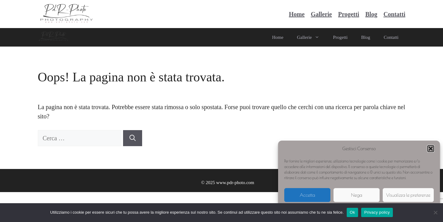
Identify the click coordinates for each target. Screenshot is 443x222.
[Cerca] (132, 138)
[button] (431, 149)
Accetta (307, 195)
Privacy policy (377, 212)
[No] (435, 212)
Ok (352, 212)
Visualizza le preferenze (408, 195)
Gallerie (321, 14)
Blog (371, 14)
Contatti (394, 14)
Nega (356, 195)
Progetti (348, 14)
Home (297, 14)
